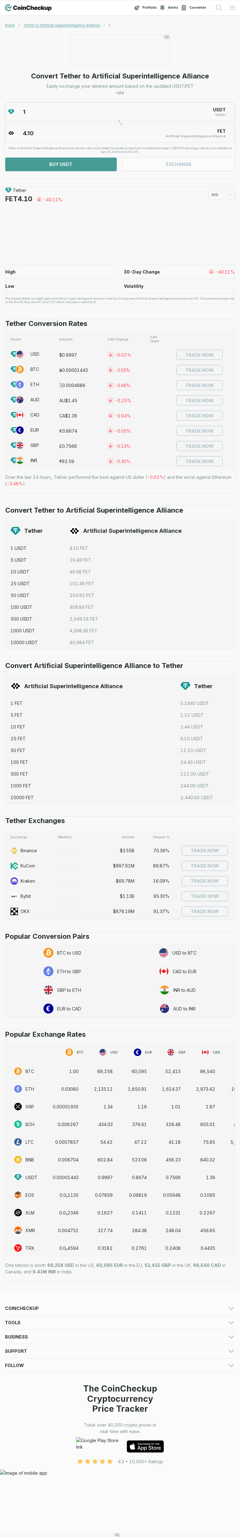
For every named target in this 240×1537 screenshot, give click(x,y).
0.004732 (68, 1230)
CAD (25, 415)
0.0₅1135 (69, 1195)
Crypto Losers (134, 1334)
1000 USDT (23, 630)
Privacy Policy (134, 1462)
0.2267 (207, 1212)
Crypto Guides (19, 1357)
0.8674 (139, 1177)
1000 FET (21, 785)
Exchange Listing (22, 1424)
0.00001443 (66, 1177)
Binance (24, 850)
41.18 (175, 1142)
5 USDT (19, 560)
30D (221, 195)
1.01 (176, 1106)
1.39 (210, 1177)
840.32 (207, 1159)
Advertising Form (137, 1416)
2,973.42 (205, 1089)
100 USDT (21, 607)
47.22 (140, 1142)
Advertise (15, 1409)
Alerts (168, 8)
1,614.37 (171, 1089)
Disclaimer (130, 1469)
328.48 (173, 1124)
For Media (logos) (138, 1409)
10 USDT (20, 571)
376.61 (139, 1124)
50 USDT (20, 595)
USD (25, 354)
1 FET (17, 703)
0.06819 (138, 1195)
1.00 (74, 1071)
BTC (25, 369)
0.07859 (104, 1195)
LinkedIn (13, 1507)
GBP (25, 445)
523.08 (139, 1159)
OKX (20, 911)
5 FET (17, 715)
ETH (25, 384)
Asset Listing (132, 1424)
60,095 (139, 1071)
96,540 (207, 1071)
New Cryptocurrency (141, 1341)
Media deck (17, 1416)
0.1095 (207, 1195)
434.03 (105, 1124)
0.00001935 (66, 1106)
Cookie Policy (19, 1469)
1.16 (142, 1106)
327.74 (105, 1230)
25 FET (18, 738)
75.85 (209, 1142)
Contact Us (16, 1454)
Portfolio (145, 8)
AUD (25, 399)
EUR (25, 430)
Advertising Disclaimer (27, 1477)
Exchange (179, 164)
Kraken (23, 881)
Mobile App (132, 1357)
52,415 (173, 1071)
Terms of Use (19, 1462)
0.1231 (173, 1212)
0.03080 (70, 1089)
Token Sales (18, 1349)
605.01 (207, 1124)
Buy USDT (60, 164)
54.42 (106, 1142)
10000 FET (22, 797)
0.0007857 (67, 1142)
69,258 (105, 1071)
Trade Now (199, 355)
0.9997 (105, 1177)
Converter (193, 8)
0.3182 (105, 1248)
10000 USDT (24, 642)
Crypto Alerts (18, 1387)
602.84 (105, 1159)
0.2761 (139, 1248)
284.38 (139, 1230)
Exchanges (16, 1326)
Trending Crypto (22, 1341)
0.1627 (105, 1212)
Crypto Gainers (20, 1334)
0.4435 (208, 1248)
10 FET (18, 726)
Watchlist (129, 1379)
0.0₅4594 (69, 1248)
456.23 (173, 1159)
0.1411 (139, 1212)
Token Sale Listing (24, 1432)
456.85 (207, 1230)
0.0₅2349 (69, 1212)
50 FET (18, 750)
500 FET (19, 774)
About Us (129, 1454)
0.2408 (173, 1248)
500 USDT (21, 618)
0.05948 (172, 1195)
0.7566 (173, 1177)
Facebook (15, 1499)
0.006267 (68, 1124)
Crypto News (133, 1349)
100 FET (19, 762)
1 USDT (19, 548)
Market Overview (138, 1326)
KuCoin (23, 866)
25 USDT (20, 583)
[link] (110, 25)
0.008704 (68, 1159)
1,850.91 (137, 1089)
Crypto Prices (19, 1318)
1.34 (108, 1106)
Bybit (21, 896)
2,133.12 (103, 1089)
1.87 (210, 1106)
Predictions (131, 1318)
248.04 (173, 1230)
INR (24, 460)
